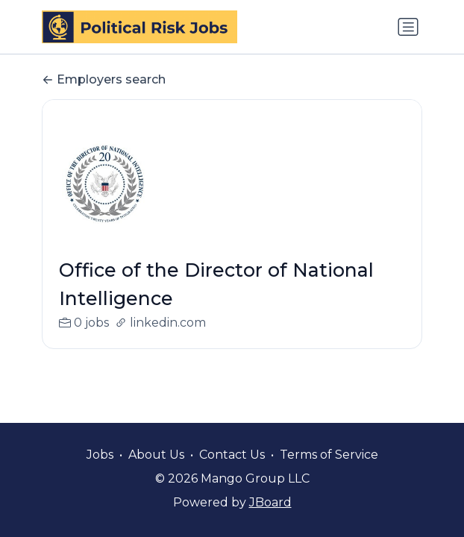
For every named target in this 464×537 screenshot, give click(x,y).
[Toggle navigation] (408, 27)
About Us (156, 455)
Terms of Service (329, 455)
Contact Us (232, 455)
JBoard (270, 502)
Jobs (100, 455)
